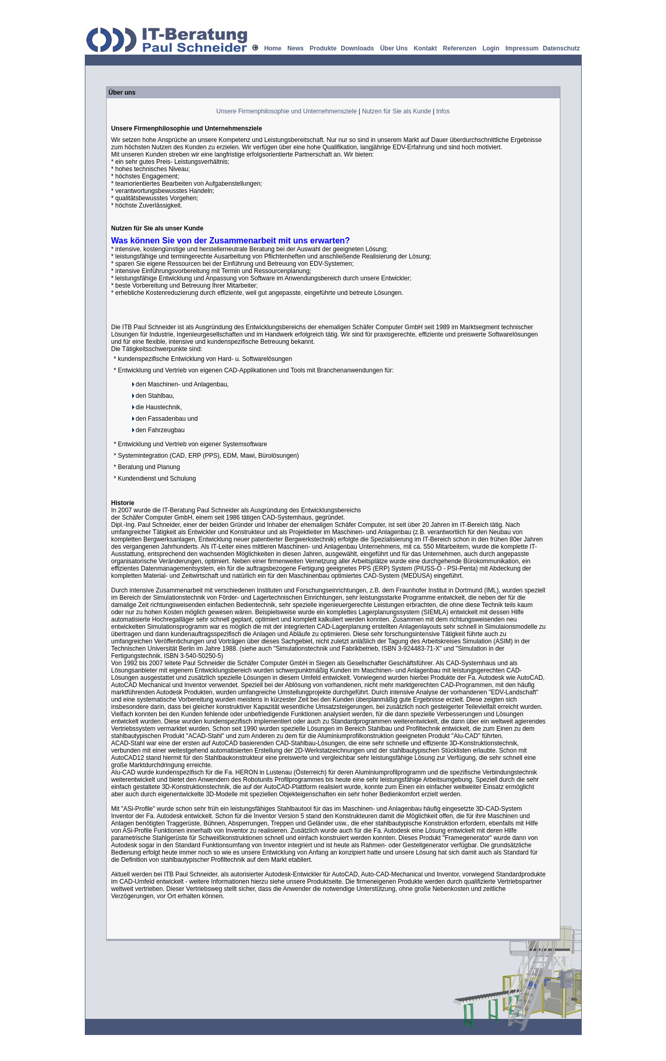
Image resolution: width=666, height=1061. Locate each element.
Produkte (323, 48)
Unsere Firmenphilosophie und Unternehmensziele (286, 111)
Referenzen (460, 48)
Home (272, 48)
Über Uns (393, 48)
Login (490, 48)
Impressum (522, 48)
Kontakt (425, 48)
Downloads (357, 48)
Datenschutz (561, 48)
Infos (443, 111)
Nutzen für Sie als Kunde (396, 111)
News (295, 48)
